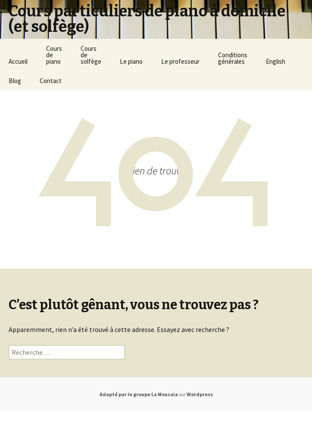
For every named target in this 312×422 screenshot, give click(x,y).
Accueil (18, 61)
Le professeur (180, 61)
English (275, 61)
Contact (51, 81)
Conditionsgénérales (232, 58)
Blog (15, 81)
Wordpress (200, 394)
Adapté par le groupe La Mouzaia (139, 394)
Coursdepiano (54, 54)
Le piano (131, 61)
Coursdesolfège (91, 54)
